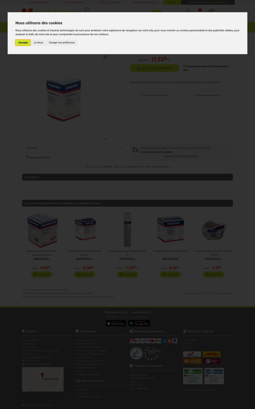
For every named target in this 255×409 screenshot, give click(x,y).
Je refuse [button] (38, 42)
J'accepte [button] (23, 42)
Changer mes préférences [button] (62, 42)
